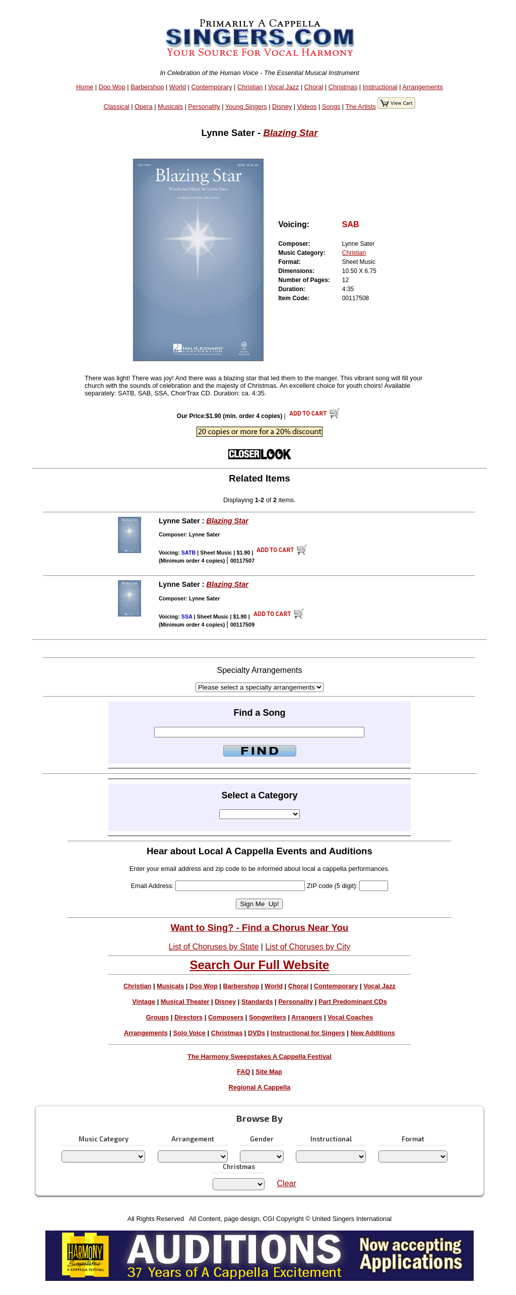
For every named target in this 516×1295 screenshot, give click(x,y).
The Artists (360, 106)
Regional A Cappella (260, 1087)
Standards (257, 1001)
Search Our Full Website (259, 965)
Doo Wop (112, 87)
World (177, 87)
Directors (188, 1017)
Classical (116, 106)
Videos (307, 106)
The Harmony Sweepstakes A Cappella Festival (259, 1056)
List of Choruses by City (307, 946)
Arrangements (422, 87)
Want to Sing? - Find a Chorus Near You (259, 927)
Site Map (268, 1071)
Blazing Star (290, 132)
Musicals (170, 106)
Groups (157, 1017)
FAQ (243, 1071)
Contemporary (211, 87)
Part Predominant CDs (352, 1001)
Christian (250, 87)
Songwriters (267, 1017)
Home (84, 87)
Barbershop (147, 87)
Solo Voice (189, 1033)
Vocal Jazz (283, 87)
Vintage (143, 1001)
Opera (144, 106)
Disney (282, 106)
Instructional (380, 87)
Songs (331, 106)
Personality (204, 106)
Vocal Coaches (350, 1017)
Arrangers (306, 1017)
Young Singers (246, 106)
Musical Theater (185, 1001)
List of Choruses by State (214, 946)
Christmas (343, 87)
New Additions (372, 1033)
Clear (286, 1183)
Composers (225, 1017)
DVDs (256, 1033)
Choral (314, 87)
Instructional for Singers (308, 1033)
